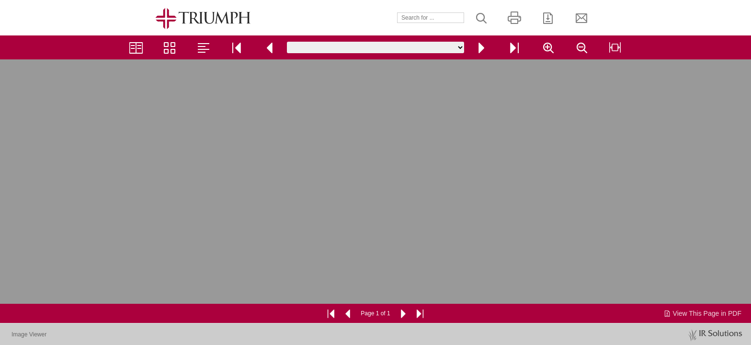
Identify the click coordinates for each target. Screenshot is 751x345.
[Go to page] (375, 47)
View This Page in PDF (702, 313)
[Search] (430, 17)
